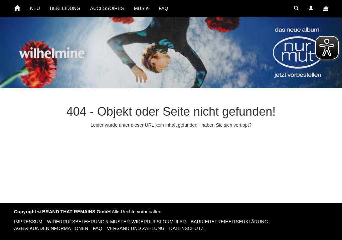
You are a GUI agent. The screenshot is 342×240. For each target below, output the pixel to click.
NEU (35, 8)
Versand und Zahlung (136, 228)
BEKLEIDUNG (65, 8)
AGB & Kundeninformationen (51, 228)
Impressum (28, 221)
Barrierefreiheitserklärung (229, 221)
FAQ (163, 8)
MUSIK (141, 8)
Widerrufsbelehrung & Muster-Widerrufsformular (116, 221)
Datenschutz (186, 228)
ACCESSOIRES (107, 8)
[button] (296, 8)
